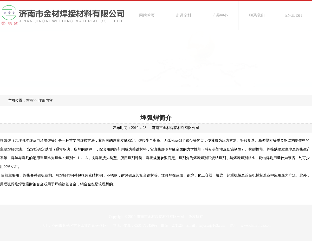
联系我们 (257, 15)
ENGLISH (293, 15)
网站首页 (147, 15)
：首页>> (29, 100)
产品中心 (220, 15)
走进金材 (183, 15)
